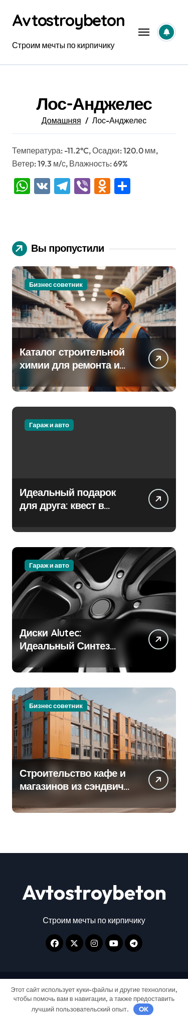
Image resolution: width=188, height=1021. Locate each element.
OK (143, 1009)
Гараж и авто (49, 425)
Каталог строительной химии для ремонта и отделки (72, 365)
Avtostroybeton (68, 20)
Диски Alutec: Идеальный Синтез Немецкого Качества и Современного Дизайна (74, 652)
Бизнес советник (56, 284)
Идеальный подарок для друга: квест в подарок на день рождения (68, 512)
